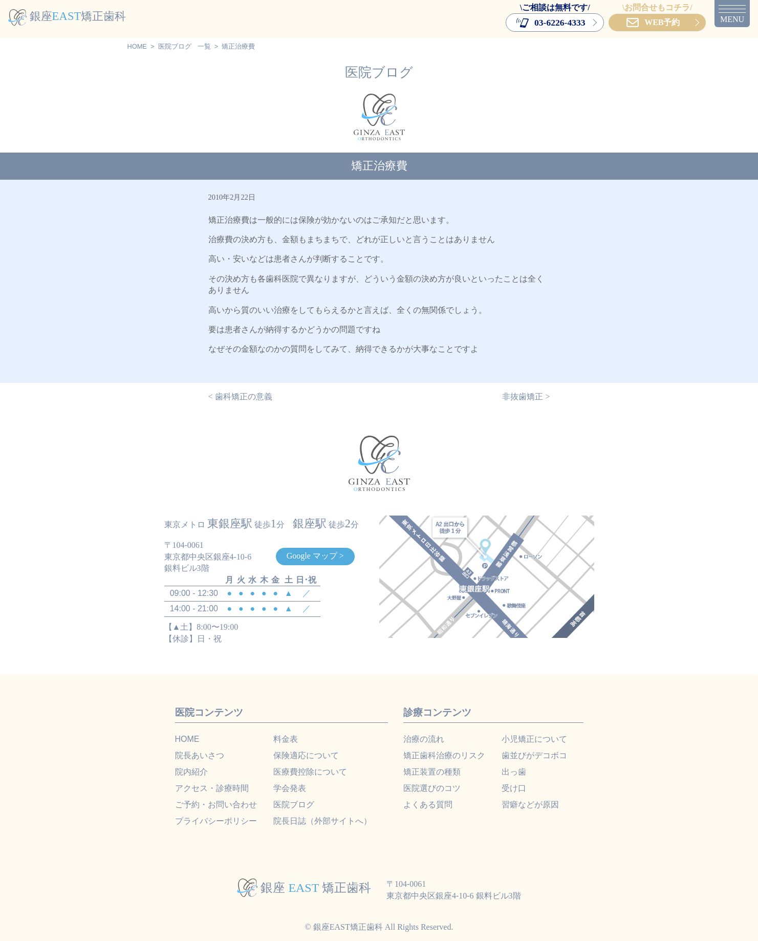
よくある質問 (427, 804)
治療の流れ (423, 739)
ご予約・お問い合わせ (216, 804)
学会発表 (289, 788)
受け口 (514, 788)
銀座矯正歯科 (67, 16)
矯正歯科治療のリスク (444, 755)
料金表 (285, 739)
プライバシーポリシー (216, 821)
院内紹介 (191, 771)
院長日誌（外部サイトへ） (322, 821)
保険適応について (306, 755)
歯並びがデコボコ (534, 755)
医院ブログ (174, 46)
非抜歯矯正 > (526, 396)
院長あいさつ (199, 755)
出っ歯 (514, 771)
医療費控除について (310, 771)
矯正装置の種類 (432, 771)
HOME (137, 46)
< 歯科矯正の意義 (240, 396)
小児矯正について (534, 739)
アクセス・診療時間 (212, 788)
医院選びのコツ (432, 788)
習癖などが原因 (530, 804)
